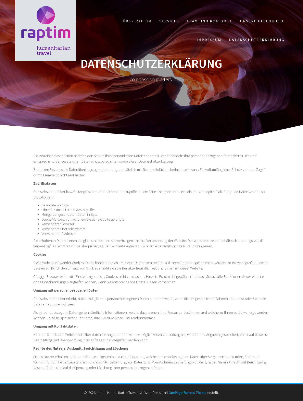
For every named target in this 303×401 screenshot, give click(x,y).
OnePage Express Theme (187, 392)
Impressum (209, 39)
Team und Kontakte (209, 21)
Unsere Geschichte (262, 21)
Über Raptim (137, 21)
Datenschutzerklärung (257, 39)
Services (169, 21)
